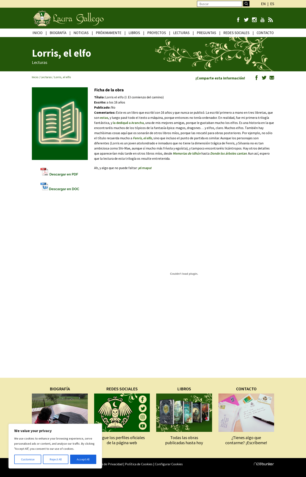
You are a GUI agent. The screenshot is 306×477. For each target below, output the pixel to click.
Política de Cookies (139, 464)
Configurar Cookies (169, 464)
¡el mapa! (145, 168)
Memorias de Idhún (187, 153)
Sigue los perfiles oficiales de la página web (122, 440)
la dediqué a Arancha (128, 123)
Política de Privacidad (107, 464)
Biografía (58, 32)
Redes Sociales (236, 32)
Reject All (56, 459)
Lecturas (181, 32)
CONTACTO (246, 388)
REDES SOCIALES (122, 388)
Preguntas (206, 32)
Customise (28, 459)
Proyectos (156, 32)
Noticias (81, 32)
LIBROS (184, 388)
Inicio (37, 32)
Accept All (83, 459)
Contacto (265, 32)
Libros (134, 32)
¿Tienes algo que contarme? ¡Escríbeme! (246, 440)
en (263, 3)
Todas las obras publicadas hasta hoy (184, 440)
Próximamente (108, 32)
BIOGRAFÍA (60, 388)
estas (104, 117)
